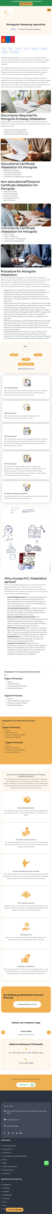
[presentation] (3, 1032)
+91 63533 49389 (12, 1126)
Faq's (5, 1159)
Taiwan (4, 52)
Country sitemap (9, 1146)
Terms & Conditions (10, 1166)
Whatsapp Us (24, 1084)
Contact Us (7, 1153)
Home (13, 29)
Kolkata (6, 1191)
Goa (4, 1205)
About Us (6, 1173)
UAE (3, 48)
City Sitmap (7, 1149)
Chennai (6, 1198)
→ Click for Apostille (14, 1210)
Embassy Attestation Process (27, 1004)
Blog (5, 1163)
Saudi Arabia (14, 52)
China (26, 48)
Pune (5, 1202)
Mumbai (6, 1188)
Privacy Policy (8, 1170)
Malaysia (34, 48)
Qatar (10, 48)
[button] (22, 1038)
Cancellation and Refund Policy (15, 1156)
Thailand (43, 48)
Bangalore (7, 1185)
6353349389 (26, 4)
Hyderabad (7, 1195)
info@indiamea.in (13, 1120)
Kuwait (18, 48)
